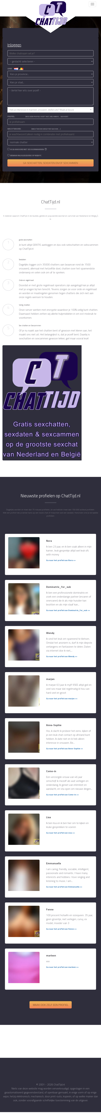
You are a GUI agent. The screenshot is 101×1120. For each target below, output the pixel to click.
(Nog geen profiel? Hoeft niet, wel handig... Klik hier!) (46, 117)
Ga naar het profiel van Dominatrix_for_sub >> (68, 610)
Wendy (50, 633)
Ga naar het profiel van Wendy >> (61, 656)
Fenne (50, 909)
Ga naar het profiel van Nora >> (61, 560)
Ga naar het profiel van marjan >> (61, 698)
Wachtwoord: (34, 129)
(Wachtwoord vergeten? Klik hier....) (46, 129)
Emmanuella (53, 863)
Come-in (51, 771)
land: (15, 68)
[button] (50, 110)
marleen (51, 955)
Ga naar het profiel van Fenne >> (61, 928)
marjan (50, 679)
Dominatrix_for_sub (58, 587)
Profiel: (37, 116)
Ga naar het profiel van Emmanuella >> (64, 886)
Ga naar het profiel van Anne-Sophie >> (64, 748)
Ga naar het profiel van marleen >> (62, 967)
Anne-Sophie (53, 725)
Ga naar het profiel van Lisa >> (60, 832)
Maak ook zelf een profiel (50, 1005)
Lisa (48, 817)
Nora (49, 541)
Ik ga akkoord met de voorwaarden (27, 149)
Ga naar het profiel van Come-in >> (62, 794)
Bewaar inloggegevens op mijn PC (26, 155)
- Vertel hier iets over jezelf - (50, 96)
